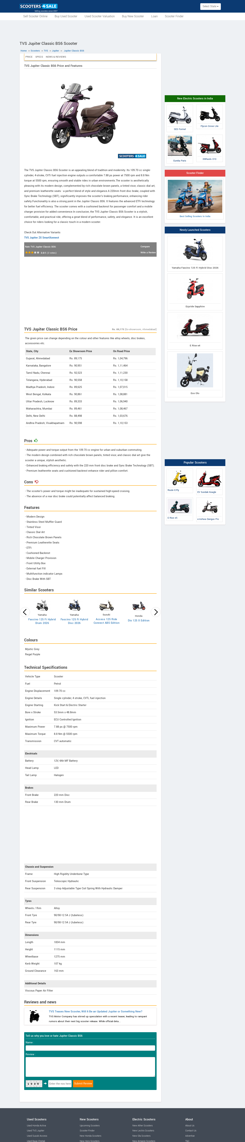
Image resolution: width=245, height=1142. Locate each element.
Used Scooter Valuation (100, 16)
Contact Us (190, 1130)
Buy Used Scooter (66, 16)
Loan (154, 16)
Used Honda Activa (36, 1125)
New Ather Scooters (142, 1125)
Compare (145, 246)
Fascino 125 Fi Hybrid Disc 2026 (74, 621)
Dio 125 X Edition (139, 620)
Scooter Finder (174, 16)
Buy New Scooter (133, 16)
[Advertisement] (122, 30)
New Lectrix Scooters (143, 1130)
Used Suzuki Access (37, 1135)
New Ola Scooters (141, 1135)
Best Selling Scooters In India (195, 199)
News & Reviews (56, 57)
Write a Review (148, 252)
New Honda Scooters (90, 1135)
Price (28, 57)
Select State (210, 6)
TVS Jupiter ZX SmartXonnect (41, 238)
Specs (39, 57)
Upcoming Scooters (90, 1125)
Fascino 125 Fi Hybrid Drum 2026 (42, 621)
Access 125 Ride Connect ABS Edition (107, 621)
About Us (189, 1125)
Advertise (190, 1135)
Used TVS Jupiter (35, 1130)
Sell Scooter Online (35, 16)
